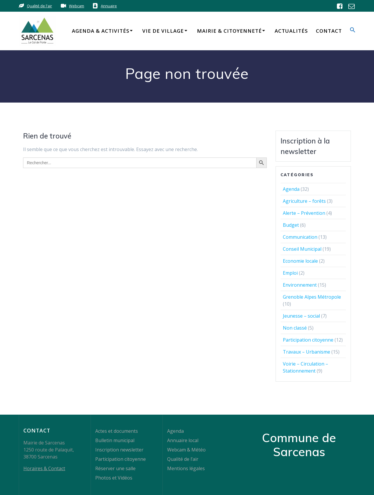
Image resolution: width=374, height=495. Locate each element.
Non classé (295, 328)
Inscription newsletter (119, 449)
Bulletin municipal (114, 440)
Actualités (291, 30)
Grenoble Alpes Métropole (312, 297)
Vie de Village (163, 30)
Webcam (76, 5)
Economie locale (300, 261)
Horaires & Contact (44, 468)
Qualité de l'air (39, 5)
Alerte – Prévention (304, 213)
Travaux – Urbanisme (306, 352)
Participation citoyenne (308, 340)
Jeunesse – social (301, 316)
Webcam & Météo (186, 449)
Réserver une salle (115, 468)
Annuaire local (182, 440)
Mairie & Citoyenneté (229, 30)
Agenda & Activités (100, 30)
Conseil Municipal (302, 249)
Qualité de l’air (182, 459)
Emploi (290, 273)
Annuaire (109, 5)
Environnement (300, 285)
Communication (300, 237)
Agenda (291, 189)
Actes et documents (116, 431)
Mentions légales (186, 468)
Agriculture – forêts (304, 201)
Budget (291, 225)
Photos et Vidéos (113, 478)
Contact (329, 30)
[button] (353, 31)
